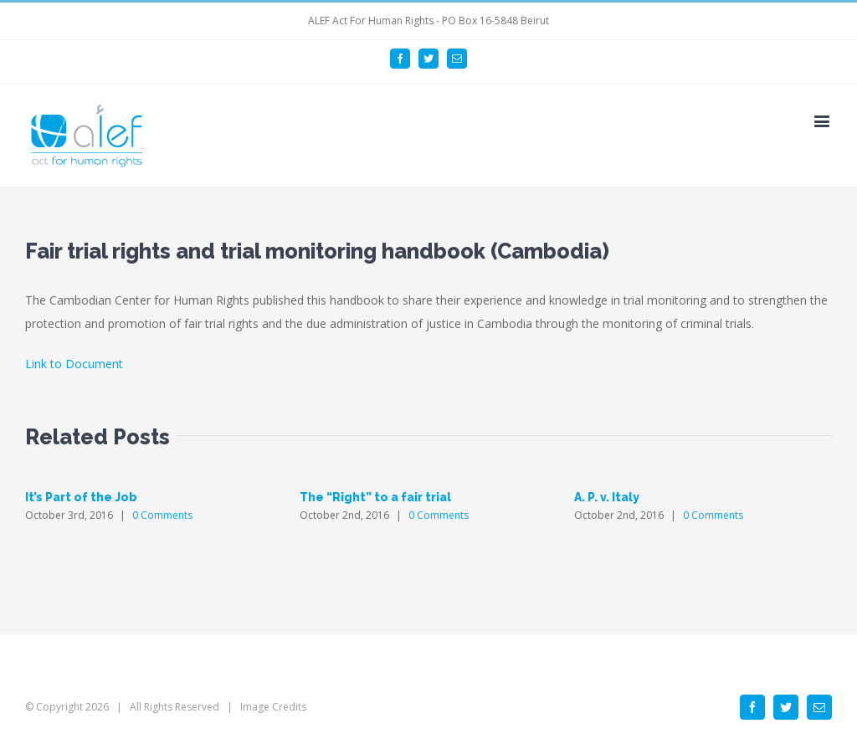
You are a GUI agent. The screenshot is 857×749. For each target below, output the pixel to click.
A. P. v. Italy (606, 497)
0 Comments (162, 515)
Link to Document (74, 364)
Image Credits (273, 707)
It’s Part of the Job (81, 497)
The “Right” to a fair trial (375, 497)
